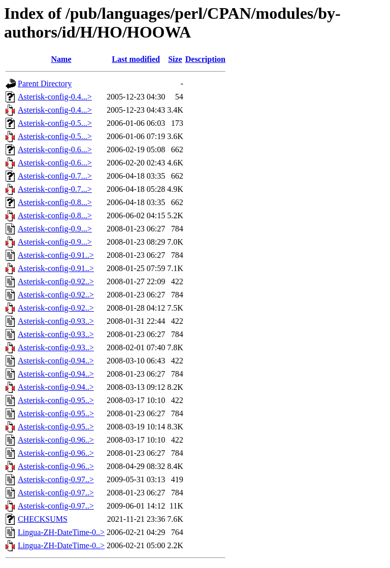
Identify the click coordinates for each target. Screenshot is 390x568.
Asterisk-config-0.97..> (56, 479)
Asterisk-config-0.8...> (55, 202)
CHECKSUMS (43, 519)
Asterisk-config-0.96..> (56, 440)
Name (61, 59)
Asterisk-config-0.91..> (56, 255)
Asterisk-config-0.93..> (56, 321)
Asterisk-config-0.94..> (56, 360)
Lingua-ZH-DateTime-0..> (61, 532)
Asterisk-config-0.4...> (55, 96)
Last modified (136, 59)
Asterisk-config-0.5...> (55, 123)
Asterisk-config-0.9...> (55, 228)
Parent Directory (45, 83)
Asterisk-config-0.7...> (55, 176)
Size (175, 59)
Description (205, 59)
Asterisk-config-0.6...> (55, 149)
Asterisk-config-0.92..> (56, 281)
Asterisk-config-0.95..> (56, 400)
